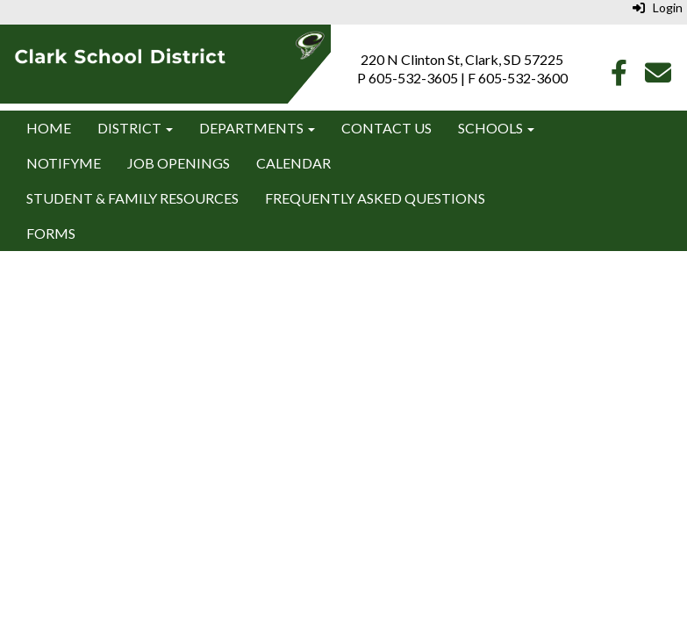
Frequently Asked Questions (375, 198)
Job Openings (178, 162)
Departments (257, 127)
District (135, 127)
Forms (50, 233)
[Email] (658, 76)
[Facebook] (619, 76)
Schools (496, 127)
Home (48, 127)
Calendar (293, 162)
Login (658, 7)
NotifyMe (63, 162)
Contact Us (386, 127)
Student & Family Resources (132, 198)
